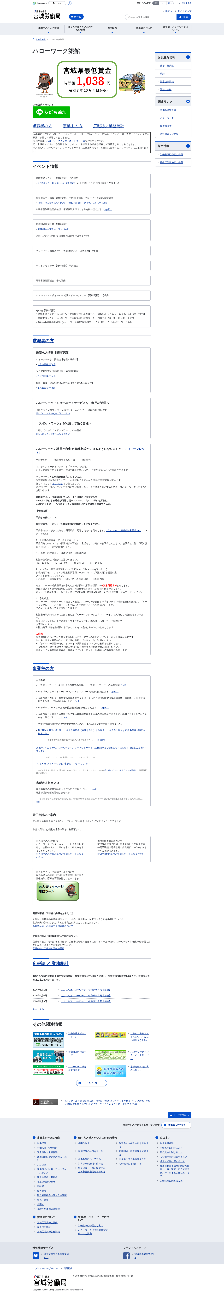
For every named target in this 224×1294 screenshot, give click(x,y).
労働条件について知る (89, 1159)
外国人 (40, 1204)
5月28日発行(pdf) (46, 364)
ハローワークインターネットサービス (66, 141)
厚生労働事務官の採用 (171, 162)
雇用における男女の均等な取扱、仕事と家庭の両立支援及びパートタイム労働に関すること (174, 1171)
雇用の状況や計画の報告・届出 (52, 1159)
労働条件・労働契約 (47, 1147)
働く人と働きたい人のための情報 (97, 1137)
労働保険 (41, 1143)
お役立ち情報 (174, 57)
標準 (156, 3)
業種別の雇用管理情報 (48, 1209)
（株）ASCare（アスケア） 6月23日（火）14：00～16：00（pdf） (73, 202)
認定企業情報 (167, 81)
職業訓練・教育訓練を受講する (133, 1153)
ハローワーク (167, 118)
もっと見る (38, 1009)
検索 (185, 17)
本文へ (168, 11)
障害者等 (41, 1190)
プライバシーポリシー (46, 1268)
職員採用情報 (44, 1227)
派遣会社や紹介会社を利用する (133, 1145)
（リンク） (57, 483)
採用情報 (174, 146)
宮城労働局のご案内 (47, 1222)
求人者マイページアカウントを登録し (120, 770)
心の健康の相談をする (130, 1163)
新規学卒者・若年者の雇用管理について (53, 926)
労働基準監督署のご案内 (90, 1225)
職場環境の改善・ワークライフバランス (52, 1171)
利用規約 (67, 1268)
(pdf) (77, 701)
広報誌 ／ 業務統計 (51, 963)
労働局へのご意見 (176, 1125)
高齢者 (40, 1186)
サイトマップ (184, 11)
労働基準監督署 (168, 110)
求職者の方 (43, 340)
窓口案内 (165, 1137)
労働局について (46, 1217)
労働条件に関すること (171, 1147)
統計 (162, 73)
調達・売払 (165, 89)
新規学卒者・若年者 (47, 1177)
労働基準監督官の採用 (171, 154)
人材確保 (41, 1164)
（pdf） (108, 209)
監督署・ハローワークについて (93, 1219)
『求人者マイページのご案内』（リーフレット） (64, 763)
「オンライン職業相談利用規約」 (123, 530)
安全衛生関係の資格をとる (132, 1159)
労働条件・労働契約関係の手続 (48, 948)
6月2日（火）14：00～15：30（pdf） (57, 183)
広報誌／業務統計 (108, 126)
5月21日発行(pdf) (46, 376)
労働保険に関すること (171, 1180)
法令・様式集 (167, 65)
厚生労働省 (186, 3)
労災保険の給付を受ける (90, 1163)
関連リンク (174, 101)
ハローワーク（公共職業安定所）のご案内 (93, 1232)
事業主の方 (73, 126)
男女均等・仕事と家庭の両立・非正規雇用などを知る (91, 1170)
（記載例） (101, 740)
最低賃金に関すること (171, 1152)
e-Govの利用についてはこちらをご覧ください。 (122, 854)
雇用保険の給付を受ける (90, 1151)
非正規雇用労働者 (46, 1181)
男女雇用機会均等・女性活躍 (52, 1195)
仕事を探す (83, 1143)
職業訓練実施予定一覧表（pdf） (54, 229)
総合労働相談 (167, 1143)
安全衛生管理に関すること (173, 1157)
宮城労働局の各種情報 (48, 1231)
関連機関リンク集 (169, 133)
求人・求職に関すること (172, 1161)
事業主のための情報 (48, 1137)
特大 (170, 3)
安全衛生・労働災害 (47, 1152)
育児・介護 (42, 1200)
